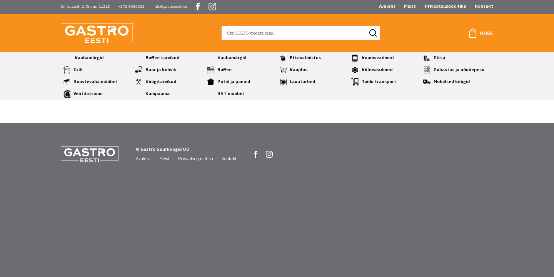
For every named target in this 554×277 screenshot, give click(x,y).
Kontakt (484, 6)
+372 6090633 (131, 6)
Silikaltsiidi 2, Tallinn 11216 (85, 6)
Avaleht (387, 6)
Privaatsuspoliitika (445, 6)
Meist (410, 6)
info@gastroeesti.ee (170, 6)
